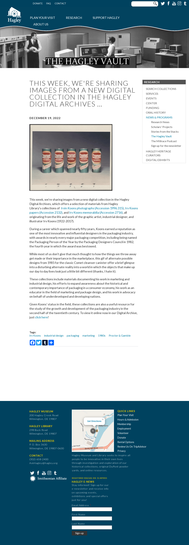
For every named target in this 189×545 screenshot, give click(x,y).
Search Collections (161, 88)
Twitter (162, 3)
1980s (101, 335)
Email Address (80, 505)
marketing (88, 335)
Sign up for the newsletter (166, 145)
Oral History (156, 112)
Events (151, 98)
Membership (124, 424)
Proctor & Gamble (120, 335)
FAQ (48, 3)
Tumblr (184, 3)
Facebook (168, 3)
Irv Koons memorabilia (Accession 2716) (96, 212)
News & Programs (159, 117)
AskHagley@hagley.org (43, 463)
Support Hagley (106, 17)
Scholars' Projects (161, 126)
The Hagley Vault (161, 136)
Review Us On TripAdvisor (131, 446)
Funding (152, 107)
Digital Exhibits (158, 160)
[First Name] (92, 518)
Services (152, 93)
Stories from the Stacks (165, 131)
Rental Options (125, 442)
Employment (124, 428)
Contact (60, 3)
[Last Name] (92, 527)
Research (74, 17)
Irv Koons (35, 335)
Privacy (121, 450)
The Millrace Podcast (164, 141)
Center (151, 103)
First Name (78, 514)
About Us (40, 24)
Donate (38, 3)
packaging (73, 335)
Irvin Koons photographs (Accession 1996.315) (92, 208)
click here (41, 317)
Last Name (78, 523)
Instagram (179, 3)
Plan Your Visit (42, 17)
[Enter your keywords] (144, 4)
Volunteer (123, 433)
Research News (160, 122)
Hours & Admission (128, 419)
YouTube (173, 3)
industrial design (53, 335)
